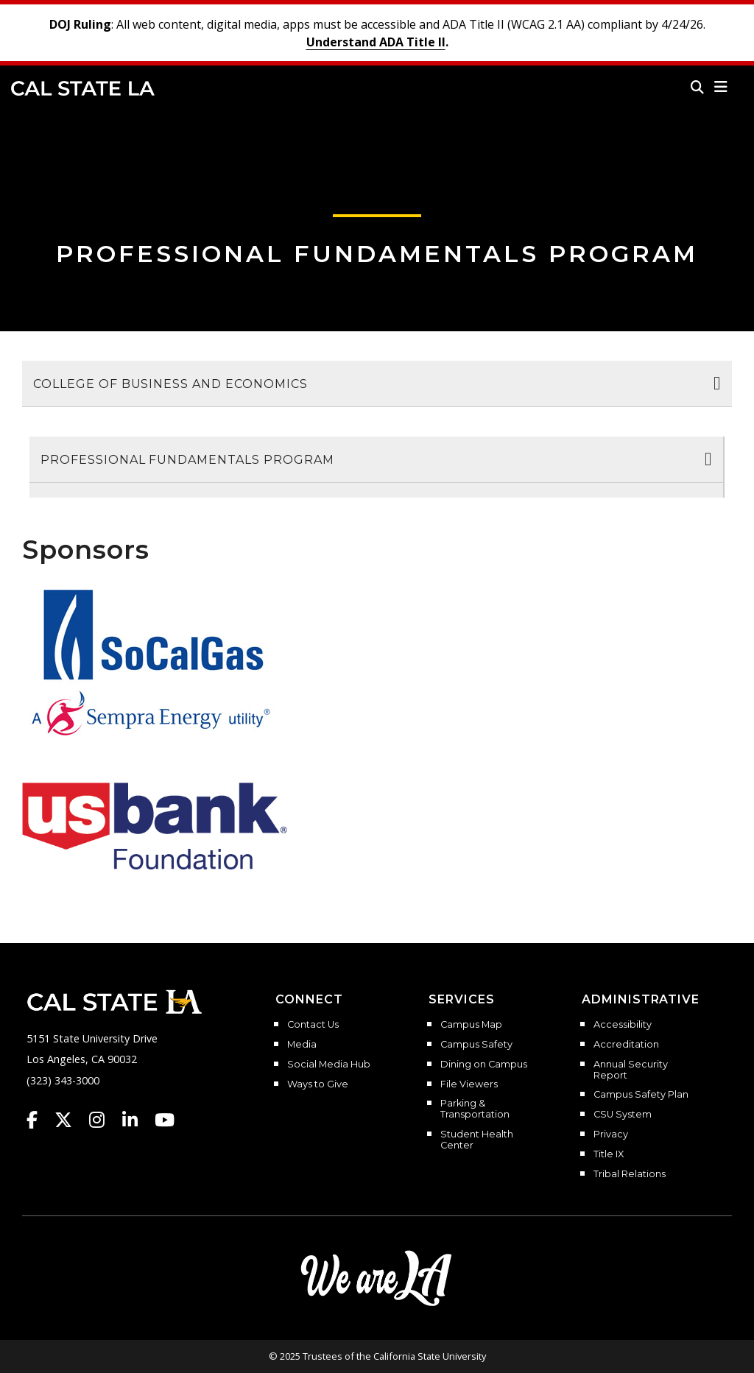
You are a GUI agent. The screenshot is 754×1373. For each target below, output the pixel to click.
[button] (721, 87)
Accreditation (626, 1045)
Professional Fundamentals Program (377, 253)
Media (302, 1045)
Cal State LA (83, 88)
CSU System (622, 1114)
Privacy (610, 1134)
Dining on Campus (483, 1064)
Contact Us (313, 1025)
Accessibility (622, 1025)
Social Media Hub (328, 1064)
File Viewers (469, 1084)
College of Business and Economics (170, 384)
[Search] (697, 87)
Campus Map (471, 1025)
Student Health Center (476, 1140)
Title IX (608, 1154)
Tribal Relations (629, 1174)
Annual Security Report (630, 1070)
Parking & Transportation (475, 1109)
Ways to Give (317, 1084)
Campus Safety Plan (640, 1095)
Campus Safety (476, 1045)
